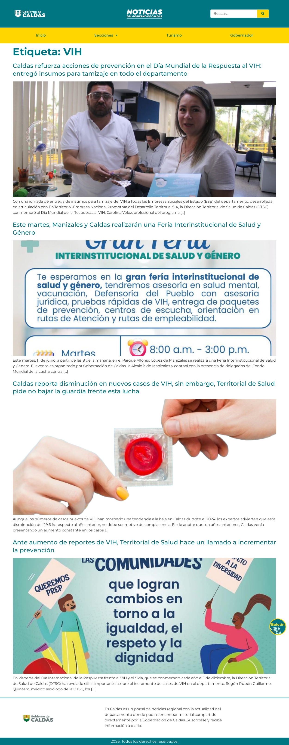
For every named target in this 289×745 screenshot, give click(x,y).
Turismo (174, 35)
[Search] (263, 14)
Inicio (41, 35)
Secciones (106, 35)
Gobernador (241, 35)
